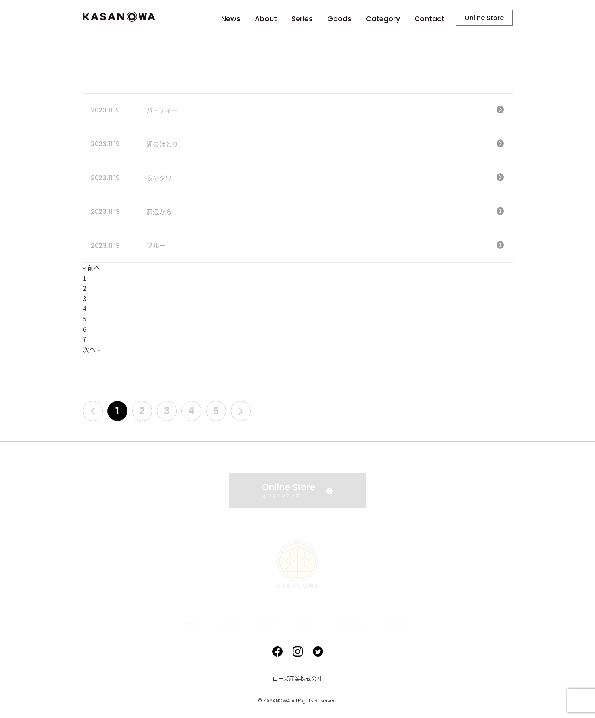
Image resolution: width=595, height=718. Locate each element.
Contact (429, 18)
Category (383, 18)
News (230, 18)
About (266, 18)
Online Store (484, 18)
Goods (339, 18)
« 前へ (91, 268)
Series (302, 18)
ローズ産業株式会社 (297, 679)
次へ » (91, 349)
